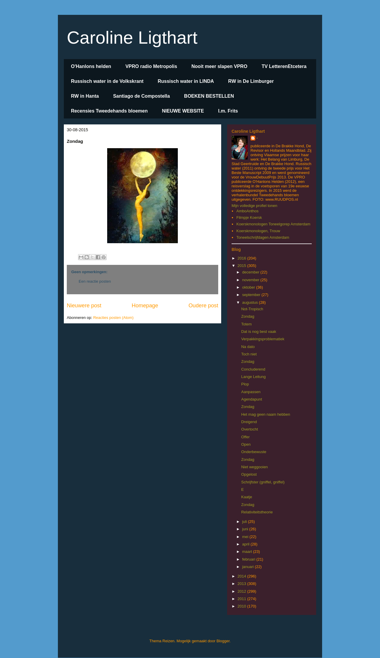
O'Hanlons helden (91, 66)
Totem (246, 324)
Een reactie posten (95, 281)
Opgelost (248, 474)
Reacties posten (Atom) (113, 317)
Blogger (222, 641)
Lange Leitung (253, 376)
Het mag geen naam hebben (265, 414)
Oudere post (203, 306)
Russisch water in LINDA (186, 81)
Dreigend (249, 422)
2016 (242, 258)
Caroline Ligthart (132, 38)
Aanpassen (250, 392)
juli (245, 521)
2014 (242, 576)
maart (247, 551)
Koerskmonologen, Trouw (258, 231)
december (251, 272)
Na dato (248, 346)
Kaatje (246, 497)
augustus (250, 302)
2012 (242, 591)
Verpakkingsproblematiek (262, 339)
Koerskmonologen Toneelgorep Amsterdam (273, 224)
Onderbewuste (253, 452)
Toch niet (248, 354)
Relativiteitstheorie (257, 512)
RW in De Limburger (251, 81)
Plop (245, 384)
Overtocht (249, 429)
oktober (249, 287)
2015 (242, 265)
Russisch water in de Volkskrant (107, 81)
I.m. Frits (228, 110)
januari (248, 566)
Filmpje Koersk (249, 217)
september (252, 294)
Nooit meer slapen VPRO (219, 66)
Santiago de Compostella (141, 96)
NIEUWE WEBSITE (183, 110)
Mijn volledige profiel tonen (254, 205)
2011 (242, 599)
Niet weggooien (254, 467)
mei (246, 536)
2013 (242, 583)
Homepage (145, 306)
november (251, 280)
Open (246, 444)
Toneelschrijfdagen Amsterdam (262, 237)
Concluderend (253, 369)
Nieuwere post (84, 306)
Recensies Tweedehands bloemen (109, 110)
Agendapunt (251, 399)
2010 (242, 606)
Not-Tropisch (252, 309)
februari (249, 559)
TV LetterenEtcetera (284, 66)
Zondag (247, 316)
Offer (245, 437)
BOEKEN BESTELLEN (209, 96)
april (246, 544)
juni (245, 529)
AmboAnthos (247, 211)
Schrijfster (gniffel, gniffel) (262, 482)
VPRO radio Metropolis (151, 66)
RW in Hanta (85, 96)
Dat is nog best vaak (258, 331)
